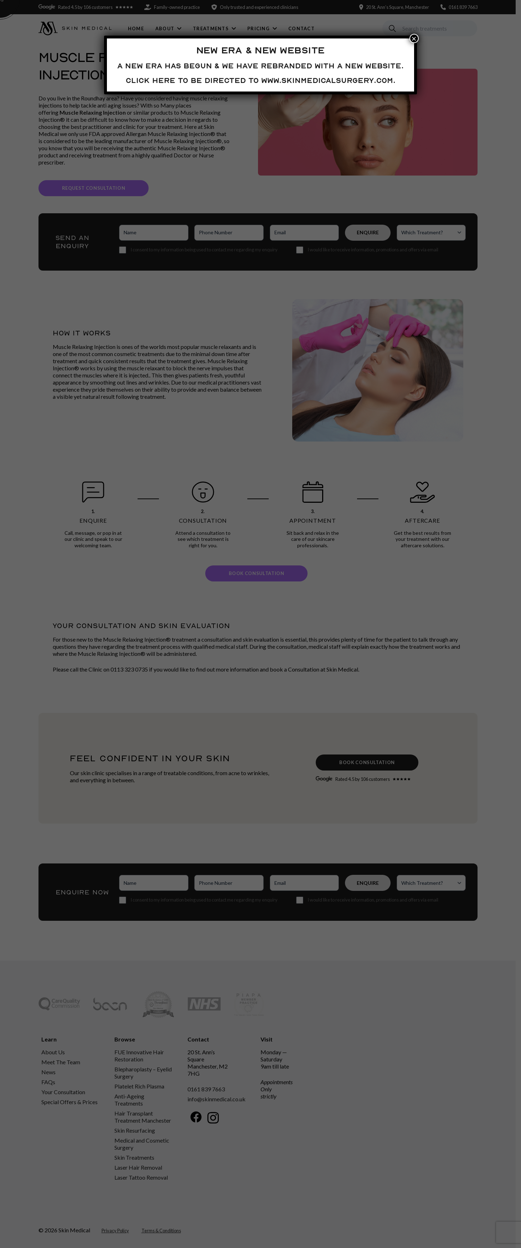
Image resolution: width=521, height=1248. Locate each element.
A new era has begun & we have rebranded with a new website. (260, 66)
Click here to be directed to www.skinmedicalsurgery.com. (261, 80)
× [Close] (414, 38)
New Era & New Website (260, 50)
